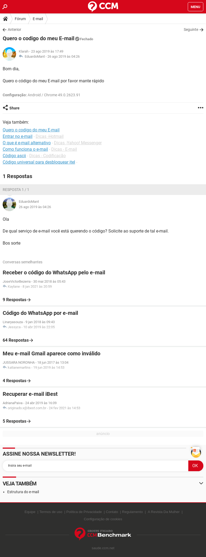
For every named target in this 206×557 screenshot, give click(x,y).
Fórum (20, 19)
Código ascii (14, 155)
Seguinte (191, 29)
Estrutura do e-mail (23, 492)
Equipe (29, 512)
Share (14, 108)
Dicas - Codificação (47, 155)
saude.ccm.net (103, 548)
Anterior (14, 29)
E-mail (38, 19)
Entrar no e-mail (17, 136)
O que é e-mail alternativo (27, 142)
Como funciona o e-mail (25, 149)
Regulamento (132, 512)
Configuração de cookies (103, 519)
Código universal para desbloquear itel (39, 162)
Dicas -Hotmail (50, 136)
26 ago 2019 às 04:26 (63, 56)
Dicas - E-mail (64, 149)
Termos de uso (50, 512)
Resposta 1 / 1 (16, 189)
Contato (112, 512)
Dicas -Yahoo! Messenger (78, 142)
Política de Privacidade (84, 512)
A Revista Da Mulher (164, 512)
